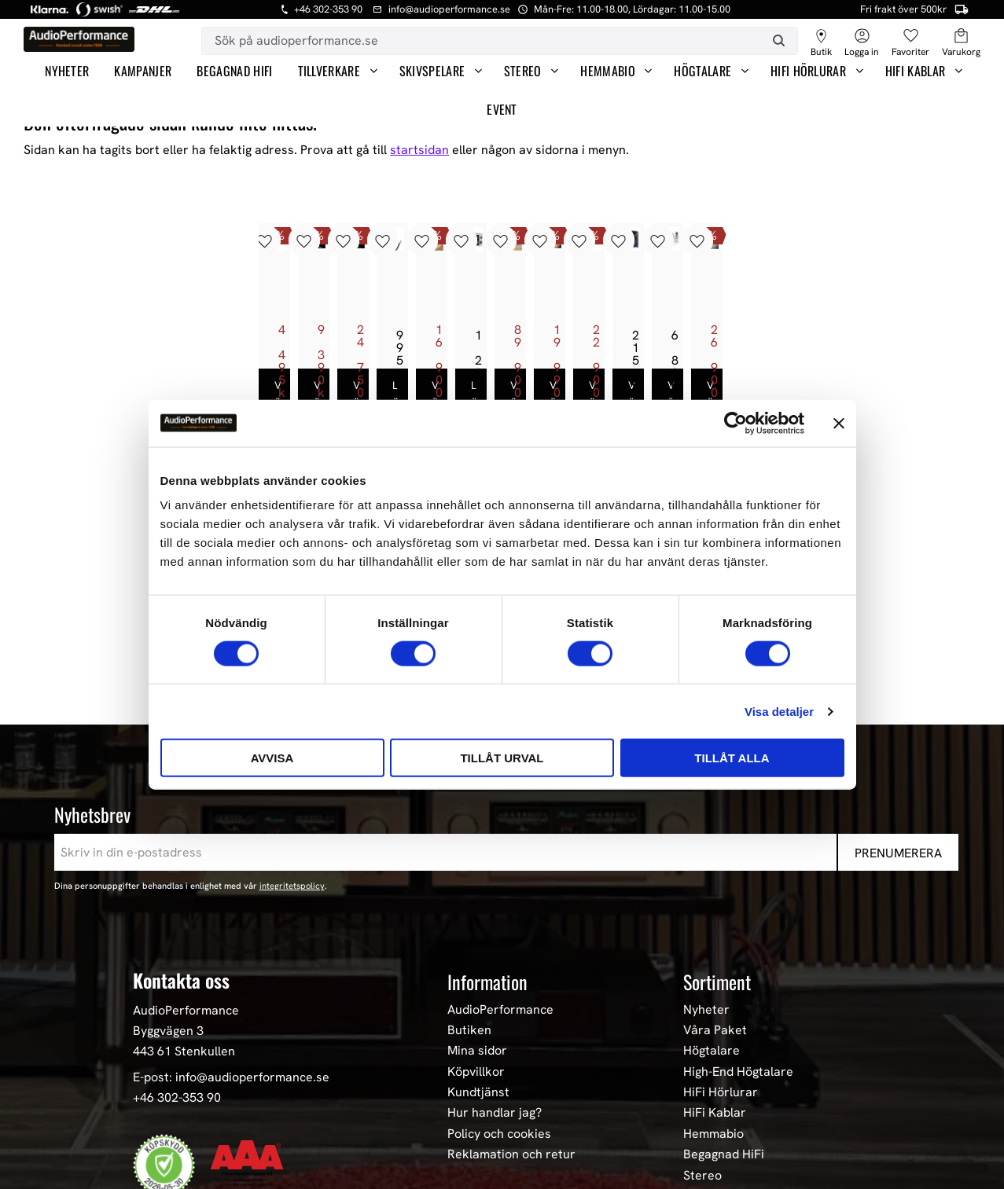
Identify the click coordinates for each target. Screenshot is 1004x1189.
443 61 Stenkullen (184, 918)
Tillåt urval (501, 758)
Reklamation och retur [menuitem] (511, 1022)
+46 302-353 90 (177, 964)
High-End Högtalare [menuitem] (738, 939)
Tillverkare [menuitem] (329, 70)
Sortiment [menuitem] (717, 849)
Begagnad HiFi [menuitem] (234, 70)
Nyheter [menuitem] (67, 70)
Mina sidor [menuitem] (477, 919)
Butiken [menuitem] (469, 897)
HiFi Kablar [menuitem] (915, 70)
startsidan (419, 149)
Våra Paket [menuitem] (715, 897)
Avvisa (272, 758)
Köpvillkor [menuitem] (476, 939)
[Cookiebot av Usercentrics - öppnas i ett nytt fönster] (735, 423)
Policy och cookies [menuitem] (499, 1001)
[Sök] (778, 41)
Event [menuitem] (502, 109)
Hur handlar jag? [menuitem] (494, 981)
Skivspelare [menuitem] (432, 70)
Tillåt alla (731, 758)
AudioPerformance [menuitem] (500, 877)
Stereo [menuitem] (523, 70)
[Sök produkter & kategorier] (481, 41)
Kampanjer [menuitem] (142, 70)
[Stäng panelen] (838, 422)
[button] (910, 37)
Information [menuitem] (487, 849)
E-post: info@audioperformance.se (231, 945)
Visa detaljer (779, 710)
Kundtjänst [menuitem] (478, 960)
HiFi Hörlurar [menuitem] (808, 70)
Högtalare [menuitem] (702, 70)
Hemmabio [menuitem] (607, 70)
